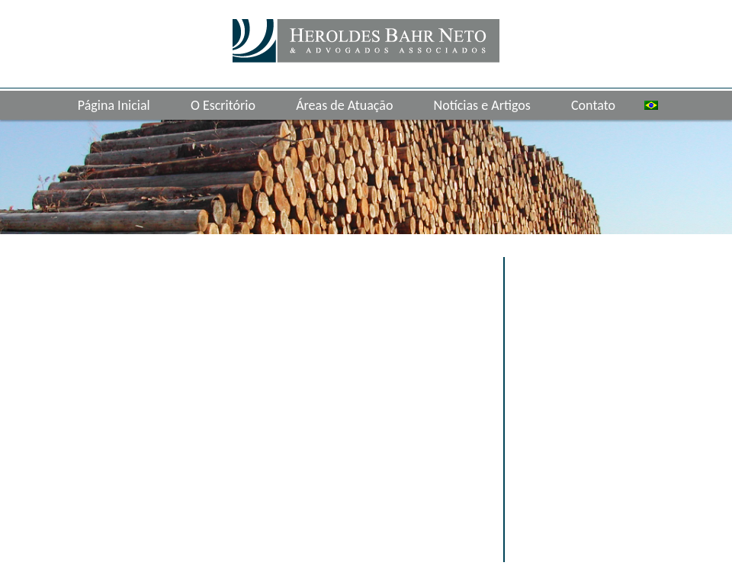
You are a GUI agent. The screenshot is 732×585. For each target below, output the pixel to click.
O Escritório (223, 105)
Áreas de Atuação (344, 105)
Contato (593, 105)
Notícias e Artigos (482, 105)
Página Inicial (114, 105)
